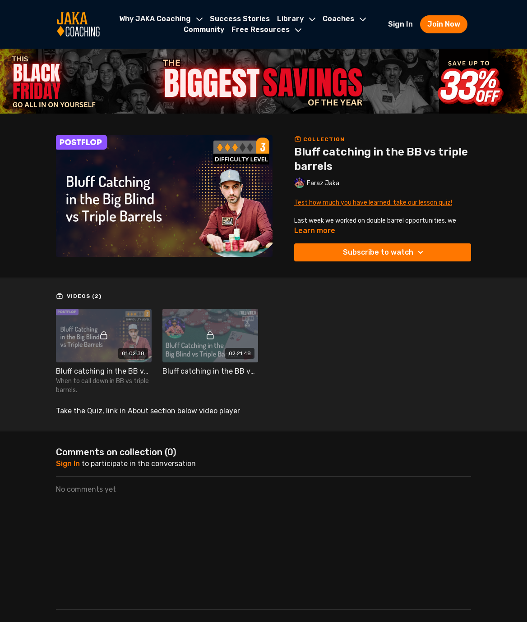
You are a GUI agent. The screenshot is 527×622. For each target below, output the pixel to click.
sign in (68, 463)
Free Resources (266, 29)
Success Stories (240, 18)
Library (296, 18)
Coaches (344, 18)
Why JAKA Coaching (161, 18)
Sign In (400, 24)
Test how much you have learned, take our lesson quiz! (373, 202)
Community (204, 29)
